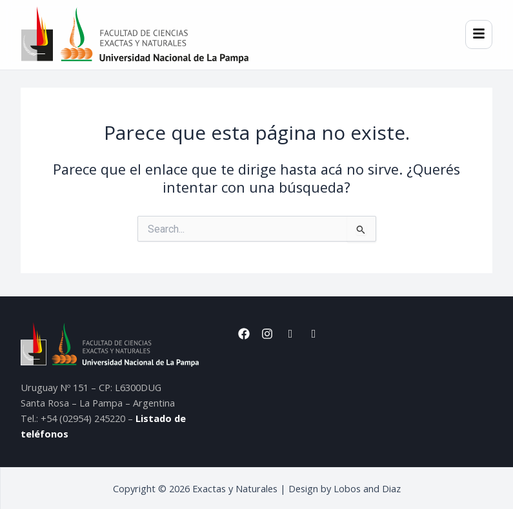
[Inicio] (134, 34)
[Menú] (478, 34)
